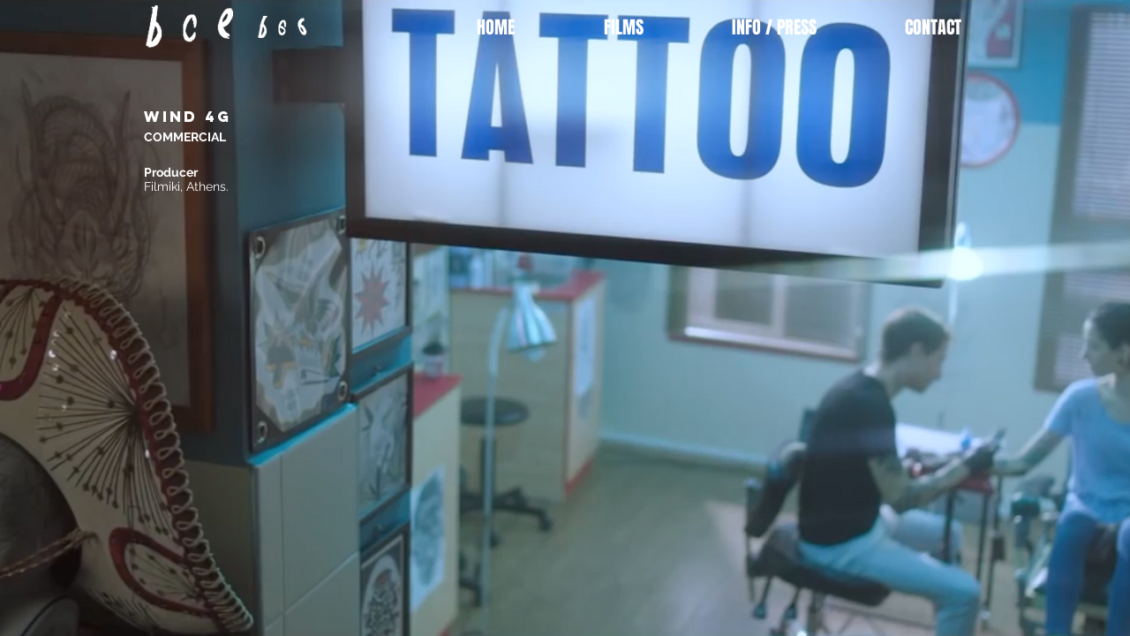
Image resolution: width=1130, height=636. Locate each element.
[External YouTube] (715, 266)
